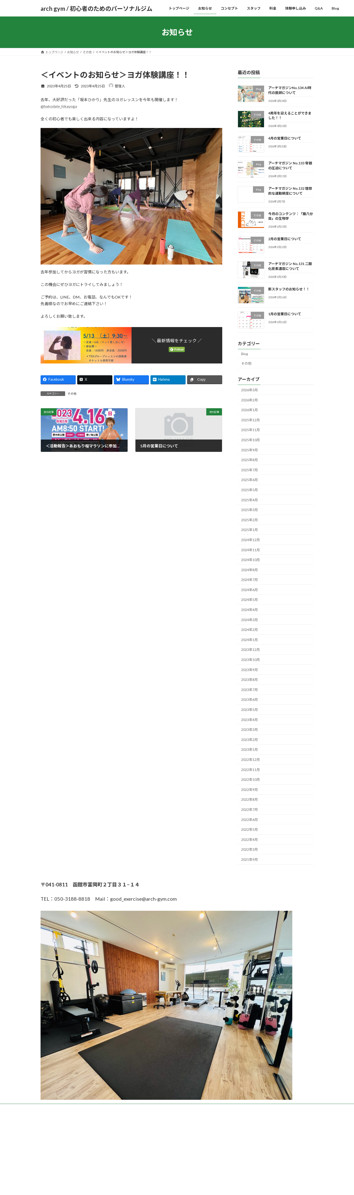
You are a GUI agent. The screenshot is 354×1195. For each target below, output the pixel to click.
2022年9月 (249, 789)
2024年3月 (249, 620)
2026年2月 (249, 400)
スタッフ (124, 1108)
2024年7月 (249, 580)
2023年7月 (249, 690)
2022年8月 (249, 800)
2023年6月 (249, 700)
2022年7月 (249, 809)
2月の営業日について (284, 239)
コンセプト (101, 1108)
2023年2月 (249, 740)
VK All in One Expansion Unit (208, 1146)
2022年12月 (250, 759)
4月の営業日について (284, 138)
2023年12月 (250, 650)
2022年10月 (250, 779)
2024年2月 (249, 630)
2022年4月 (249, 839)
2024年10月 (250, 560)
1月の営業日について (284, 314)
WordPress (150, 1146)
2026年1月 (249, 410)
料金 (143, 1108)
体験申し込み (164, 1108)
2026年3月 (249, 390)
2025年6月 (249, 480)
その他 (72, 393)
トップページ (54, 1108)
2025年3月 (249, 510)
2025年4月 (249, 500)
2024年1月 (249, 640)
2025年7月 (249, 470)
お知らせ (78, 1108)
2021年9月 (249, 859)
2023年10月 (250, 660)
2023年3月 (249, 729)
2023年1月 (249, 750)
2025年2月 (249, 520)
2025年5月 (249, 490)
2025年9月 (249, 450)
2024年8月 (249, 570)
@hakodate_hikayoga (59, 106)
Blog (244, 354)
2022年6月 (249, 820)
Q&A (185, 1108)
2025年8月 (249, 460)
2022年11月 (250, 770)
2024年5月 (249, 600)
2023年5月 (249, 710)
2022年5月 (249, 829)
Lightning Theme (176, 1146)
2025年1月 (249, 530)
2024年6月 (249, 590)
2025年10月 (250, 440)
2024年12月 (250, 540)
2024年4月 (249, 610)
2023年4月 (249, 720)
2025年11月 (250, 430)
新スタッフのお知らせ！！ (289, 289)
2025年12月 (250, 420)
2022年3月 (249, 850)
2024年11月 (250, 550)
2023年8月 (249, 679)
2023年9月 (249, 670)
